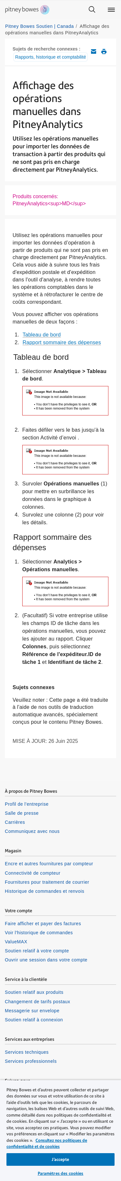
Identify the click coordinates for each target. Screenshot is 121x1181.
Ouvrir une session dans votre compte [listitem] (46, 959)
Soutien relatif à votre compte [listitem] (37, 950)
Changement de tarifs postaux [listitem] (37, 1001)
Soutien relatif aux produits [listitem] (34, 992)
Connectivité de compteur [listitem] (32, 873)
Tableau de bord (42, 334)
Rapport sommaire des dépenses (62, 342)
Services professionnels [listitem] (31, 1061)
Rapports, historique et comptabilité (50, 57)
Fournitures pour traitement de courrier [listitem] (47, 882)
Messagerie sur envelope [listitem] (32, 1010)
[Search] (92, 9)
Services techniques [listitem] (27, 1052)
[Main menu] (111, 9)
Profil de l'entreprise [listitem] (27, 804)
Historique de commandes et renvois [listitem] (44, 891)
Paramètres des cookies (61, 1173)
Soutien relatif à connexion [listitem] (34, 1019)
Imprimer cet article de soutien (104, 51)
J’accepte (60, 1159)
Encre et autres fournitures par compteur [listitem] (49, 863)
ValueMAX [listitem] (16, 941)
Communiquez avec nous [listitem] (32, 831)
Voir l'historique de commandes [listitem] (39, 932)
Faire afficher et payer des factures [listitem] (43, 923)
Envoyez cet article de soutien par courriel (93, 51)
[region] (60, 1130)
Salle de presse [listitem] (22, 813)
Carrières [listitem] (15, 822)
